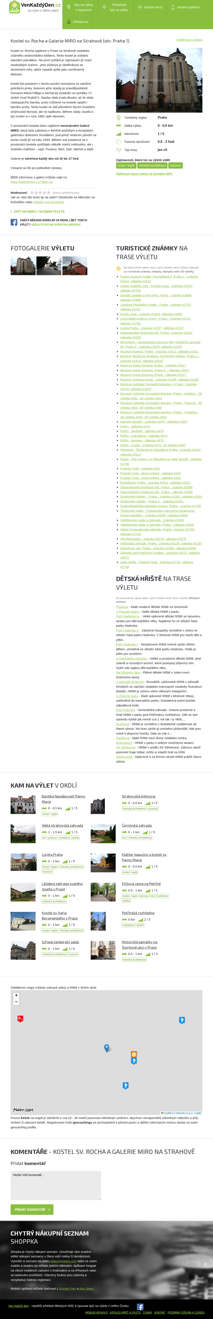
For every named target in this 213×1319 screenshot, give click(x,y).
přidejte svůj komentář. (49, 202)
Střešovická (124, 756)
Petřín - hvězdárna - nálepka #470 (143, 436)
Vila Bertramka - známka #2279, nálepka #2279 (153, 539)
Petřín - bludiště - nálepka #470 (141, 431)
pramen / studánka (58, 837)
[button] (106, 1048)
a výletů (135, 1312)
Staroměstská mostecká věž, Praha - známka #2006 (156, 487)
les (44, 837)
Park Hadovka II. (127, 630)
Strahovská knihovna (138, 796)
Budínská (122, 724)
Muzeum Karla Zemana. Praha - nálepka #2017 (153, 375)
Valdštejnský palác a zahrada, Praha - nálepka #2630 (157, 524)
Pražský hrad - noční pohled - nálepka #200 (150, 478)
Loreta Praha (52, 854)
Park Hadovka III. (128, 616)
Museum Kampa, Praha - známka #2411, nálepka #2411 (159, 351)
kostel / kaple (126, 165)
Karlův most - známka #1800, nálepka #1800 (151, 314)
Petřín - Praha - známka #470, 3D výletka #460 (152, 445)
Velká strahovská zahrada (62, 825)
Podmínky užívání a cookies (186, 1312)
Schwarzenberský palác (60, 942)
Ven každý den (18, 1306)
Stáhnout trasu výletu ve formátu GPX (144, 173)
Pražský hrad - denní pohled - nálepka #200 (150, 473)
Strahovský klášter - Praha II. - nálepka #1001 (151, 501)
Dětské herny (150, 7)
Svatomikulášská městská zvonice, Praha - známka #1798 (160, 506)
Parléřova (122, 738)
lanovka (144, 896)
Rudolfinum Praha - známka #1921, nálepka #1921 (155, 482)
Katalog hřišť (119, 1312)
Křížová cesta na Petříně (141, 883)
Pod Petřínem (125, 710)
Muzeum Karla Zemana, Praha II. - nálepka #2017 (154, 370)
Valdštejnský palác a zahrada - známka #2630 (152, 520)
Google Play (67, 1288)
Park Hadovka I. (127, 644)
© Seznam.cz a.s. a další (187, 1113)
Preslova (122, 607)
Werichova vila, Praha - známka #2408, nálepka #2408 (158, 548)
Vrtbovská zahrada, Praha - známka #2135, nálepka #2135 (161, 543)
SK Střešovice (126, 747)
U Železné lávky (127, 696)
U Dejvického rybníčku (131, 658)
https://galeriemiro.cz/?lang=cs (32, 182)
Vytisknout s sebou (189, 39)
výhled (75, 837)
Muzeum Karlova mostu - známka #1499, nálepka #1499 (159, 379)
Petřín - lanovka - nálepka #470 (141, 440)
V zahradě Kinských (130, 682)
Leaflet (166, 1113)
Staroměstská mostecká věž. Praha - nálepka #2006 (156, 492)
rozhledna (162, 896)
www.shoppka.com (63, 1261)
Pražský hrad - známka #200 (140, 468)
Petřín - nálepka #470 (135, 426)
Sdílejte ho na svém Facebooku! (55, 224)
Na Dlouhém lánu (128, 672)
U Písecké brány (128, 611)
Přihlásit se (77, 22)
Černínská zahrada (137, 825)
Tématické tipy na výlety (115, 7)
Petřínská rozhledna (138, 913)
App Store (86, 1288)
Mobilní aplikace (185, 7)
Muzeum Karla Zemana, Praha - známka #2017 (153, 365)
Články (147, 1312)
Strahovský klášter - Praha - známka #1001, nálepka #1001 (161, 496)
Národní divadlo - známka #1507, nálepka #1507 (154, 421)
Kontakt (160, 1312)
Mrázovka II (124, 743)
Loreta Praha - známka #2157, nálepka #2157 (152, 328)
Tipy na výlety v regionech (80, 7)
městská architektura (152, 165)
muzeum (175, 165)
